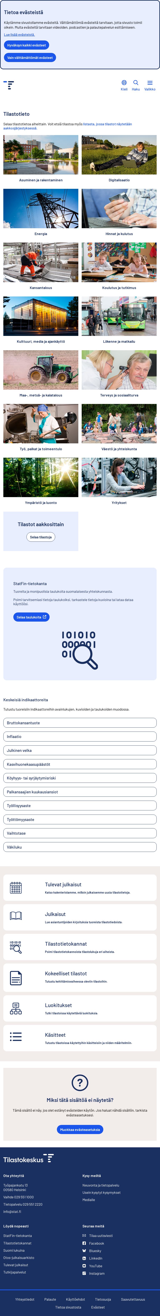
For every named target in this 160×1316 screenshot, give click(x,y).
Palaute (50, 1299)
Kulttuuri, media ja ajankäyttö (41, 341)
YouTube (92, 1266)
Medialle (88, 1200)
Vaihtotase (16, 833)
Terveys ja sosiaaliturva (119, 395)
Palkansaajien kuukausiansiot (32, 791)
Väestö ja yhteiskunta (119, 449)
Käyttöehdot (75, 1299)
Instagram (93, 1273)
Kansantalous (41, 287)
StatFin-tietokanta (17, 1235)
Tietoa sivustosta (68, 1307)
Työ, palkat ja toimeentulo (41, 449)
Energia (41, 234)
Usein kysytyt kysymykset (101, 1192)
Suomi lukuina (14, 1250)
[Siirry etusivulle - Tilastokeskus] (8, 85)
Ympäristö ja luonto (41, 502)
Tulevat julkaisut (15, 1265)
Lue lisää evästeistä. (19, 34)
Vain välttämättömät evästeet (30, 57)
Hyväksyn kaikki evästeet (26, 45)
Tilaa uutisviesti (97, 1235)
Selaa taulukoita (33, 617)
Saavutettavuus (133, 1299)
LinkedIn (92, 1258)
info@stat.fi (12, 1211)
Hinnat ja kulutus (119, 234)
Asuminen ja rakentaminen (41, 180)
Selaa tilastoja (41, 537)
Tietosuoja (103, 1299)
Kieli (124, 85)
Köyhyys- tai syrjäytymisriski (31, 778)
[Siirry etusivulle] (28, 1158)
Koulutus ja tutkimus (119, 287)
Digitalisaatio (119, 180)
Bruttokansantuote (23, 722)
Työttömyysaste (20, 819)
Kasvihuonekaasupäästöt (28, 764)
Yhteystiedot (24, 1299)
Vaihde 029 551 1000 (18, 1197)
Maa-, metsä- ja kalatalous (41, 395)
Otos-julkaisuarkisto (18, 1257)
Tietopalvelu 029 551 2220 (22, 1204)
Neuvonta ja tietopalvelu (100, 1185)
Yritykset (119, 502)
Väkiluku (14, 847)
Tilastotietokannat (17, 1243)
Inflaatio (14, 736)
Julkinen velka (19, 750)
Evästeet (98, 1307)
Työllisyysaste (19, 805)
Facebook (93, 1243)
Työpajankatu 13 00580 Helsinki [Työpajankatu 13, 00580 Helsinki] (15, 1187)
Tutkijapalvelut (14, 1272)
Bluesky (91, 1251)
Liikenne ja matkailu (119, 341)
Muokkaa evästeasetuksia (80, 1129)
